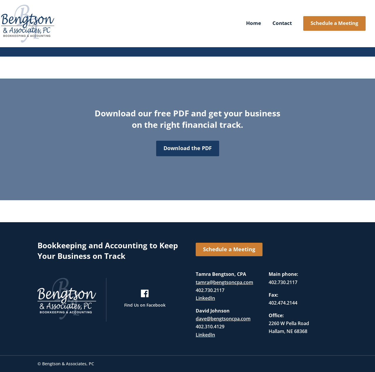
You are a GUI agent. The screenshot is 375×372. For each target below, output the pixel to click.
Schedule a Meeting (334, 23)
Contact (282, 23)
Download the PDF (187, 148)
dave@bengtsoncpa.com (223, 318)
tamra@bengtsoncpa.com (224, 282)
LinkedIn (205, 298)
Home (253, 23)
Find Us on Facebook (145, 305)
